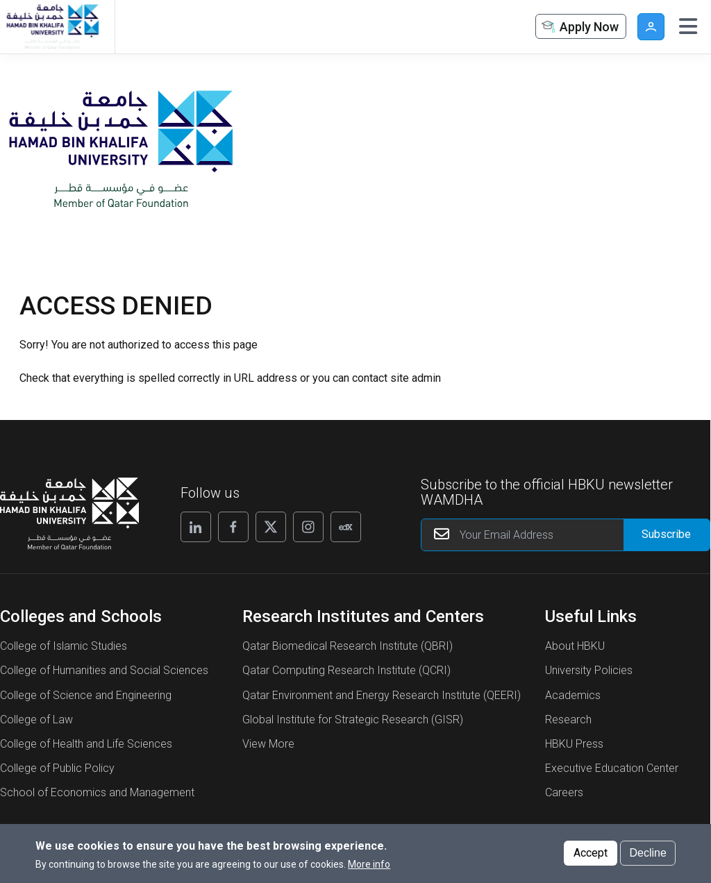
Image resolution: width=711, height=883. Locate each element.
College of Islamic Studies (63, 646)
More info (369, 868)
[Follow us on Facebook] (233, 527)
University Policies (589, 670)
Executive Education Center (611, 768)
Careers (564, 792)
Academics (573, 695)
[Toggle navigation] (688, 26)
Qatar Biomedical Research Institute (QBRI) (347, 646)
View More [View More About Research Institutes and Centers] (268, 743)
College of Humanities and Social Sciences (104, 670)
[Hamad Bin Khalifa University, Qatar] (52, 26)
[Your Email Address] (565, 534)
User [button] (650, 26)
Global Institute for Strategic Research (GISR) (352, 719)
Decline (647, 857)
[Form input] (667, 534)
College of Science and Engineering (86, 695)
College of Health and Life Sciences (86, 743)
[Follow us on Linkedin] (196, 527)
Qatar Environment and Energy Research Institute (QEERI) (381, 695)
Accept (591, 857)
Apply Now (579, 27)
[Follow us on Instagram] (308, 527)
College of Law (36, 719)
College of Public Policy (57, 768)
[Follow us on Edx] (346, 527)
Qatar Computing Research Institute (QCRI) (346, 670)
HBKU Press (574, 743)
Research (568, 719)
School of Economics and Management (97, 792)
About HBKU (575, 646)
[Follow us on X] (271, 527)
